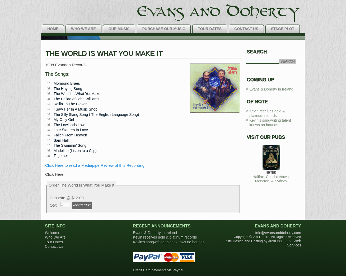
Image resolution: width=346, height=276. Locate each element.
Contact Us (246, 29)
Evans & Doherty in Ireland (271, 89)
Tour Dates (210, 29)
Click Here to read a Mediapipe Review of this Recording (94, 165)
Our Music (119, 29)
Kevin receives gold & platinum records (267, 113)
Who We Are (83, 29)
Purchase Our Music (163, 29)
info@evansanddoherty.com (278, 233)
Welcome (52, 233)
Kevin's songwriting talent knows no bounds (270, 122)
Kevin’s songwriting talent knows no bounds (168, 242)
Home (52, 29)
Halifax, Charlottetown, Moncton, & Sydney (271, 179)
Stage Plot (282, 29)
